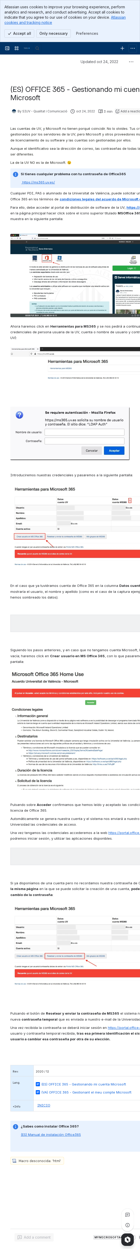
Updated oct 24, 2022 (99, 61)
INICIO (43, 1105)
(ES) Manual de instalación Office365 (51, 1134)
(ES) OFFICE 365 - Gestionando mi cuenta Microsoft (83, 1084)
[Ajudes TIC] (27, 48)
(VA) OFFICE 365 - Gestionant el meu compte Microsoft (86, 1092)
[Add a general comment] (34, 1237)
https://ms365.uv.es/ (38, 182)
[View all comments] (127, 1215)
